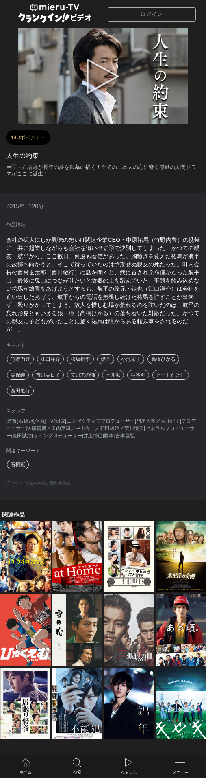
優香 (106, 359)
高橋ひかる (163, 359)
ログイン (151, 14)
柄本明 (138, 375)
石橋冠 (18, 464)
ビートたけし (170, 375)
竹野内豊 (20, 359)
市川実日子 (48, 375)
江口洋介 (50, 359)
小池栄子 (131, 359)
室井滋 (113, 375)
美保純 (18, 375)
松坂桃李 (80, 359)
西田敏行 (20, 391)
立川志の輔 (83, 375)
